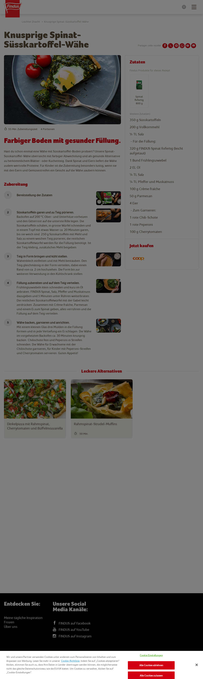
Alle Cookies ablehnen (151, 665)
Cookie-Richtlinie (70, 660)
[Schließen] (196, 664)
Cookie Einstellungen (151, 655)
